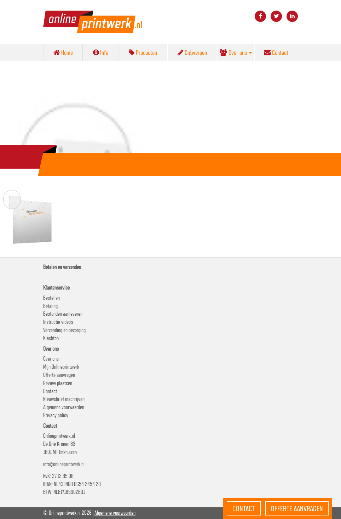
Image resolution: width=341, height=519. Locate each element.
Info (100, 52)
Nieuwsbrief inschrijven (64, 399)
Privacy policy (55, 415)
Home (63, 52)
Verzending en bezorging (64, 330)
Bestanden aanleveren (62, 313)
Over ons (236, 52)
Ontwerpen (192, 52)
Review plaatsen (57, 383)
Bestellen (51, 298)
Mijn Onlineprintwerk (61, 366)
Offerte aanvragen (59, 375)
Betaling (50, 306)
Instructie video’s (58, 322)
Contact (276, 52)
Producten (143, 52)
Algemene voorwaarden (63, 407)
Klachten (51, 338)
